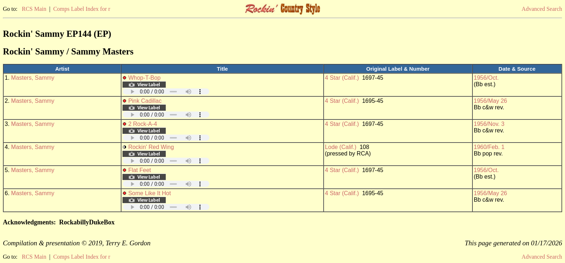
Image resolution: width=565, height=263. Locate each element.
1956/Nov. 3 (489, 124)
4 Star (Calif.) (342, 78)
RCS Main (34, 9)
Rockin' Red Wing (151, 147)
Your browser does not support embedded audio (166, 91)
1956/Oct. (486, 78)
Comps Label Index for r (81, 9)
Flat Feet (139, 170)
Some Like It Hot (149, 193)
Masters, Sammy (32, 78)
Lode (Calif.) (340, 147)
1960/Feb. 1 (489, 147)
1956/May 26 (490, 101)
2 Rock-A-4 (142, 124)
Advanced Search (542, 9)
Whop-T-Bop (144, 78)
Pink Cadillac (144, 101)
